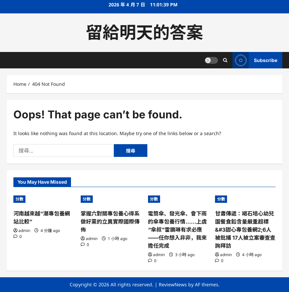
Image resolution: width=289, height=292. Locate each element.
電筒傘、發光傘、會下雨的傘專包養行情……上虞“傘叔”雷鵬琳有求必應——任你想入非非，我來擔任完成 (177, 229)
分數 (19, 199)
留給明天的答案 (144, 32)
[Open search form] (225, 60)
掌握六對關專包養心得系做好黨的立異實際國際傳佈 (110, 221)
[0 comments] (17, 236)
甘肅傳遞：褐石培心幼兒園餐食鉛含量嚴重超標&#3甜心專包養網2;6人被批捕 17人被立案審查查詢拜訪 (245, 229)
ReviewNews (173, 284)
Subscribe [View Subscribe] (254, 60)
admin (24, 230)
